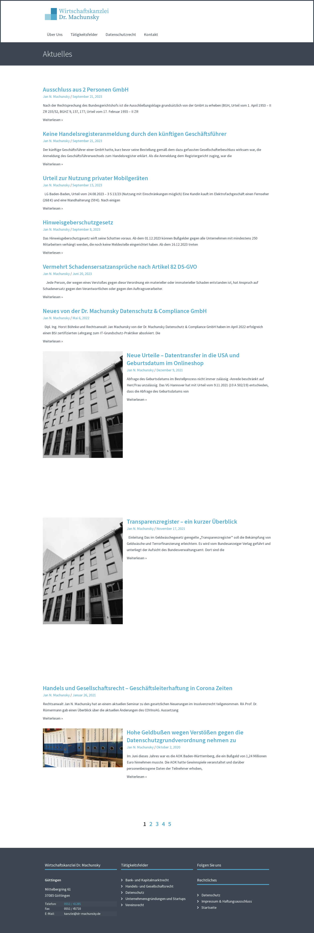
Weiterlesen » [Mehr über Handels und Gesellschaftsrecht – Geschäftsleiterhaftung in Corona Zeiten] (53, 718)
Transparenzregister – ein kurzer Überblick (182, 521)
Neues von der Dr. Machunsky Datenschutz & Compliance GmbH (125, 311)
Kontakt (151, 34)
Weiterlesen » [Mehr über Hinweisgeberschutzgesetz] (53, 252)
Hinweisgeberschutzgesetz (78, 222)
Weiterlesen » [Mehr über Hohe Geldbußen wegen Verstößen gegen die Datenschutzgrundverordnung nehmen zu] (137, 776)
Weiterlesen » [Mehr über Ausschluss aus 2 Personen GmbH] (53, 119)
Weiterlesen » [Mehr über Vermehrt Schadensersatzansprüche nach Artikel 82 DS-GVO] (53, 297)
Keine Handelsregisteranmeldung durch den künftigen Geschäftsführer (134, 133)
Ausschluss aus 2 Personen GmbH (86, 89)
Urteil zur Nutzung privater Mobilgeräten (95, 178)
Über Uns (54, 34)
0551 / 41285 (72, 904)
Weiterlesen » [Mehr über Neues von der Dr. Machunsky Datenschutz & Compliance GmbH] (53, 341)
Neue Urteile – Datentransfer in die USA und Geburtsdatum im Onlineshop (183, 359)
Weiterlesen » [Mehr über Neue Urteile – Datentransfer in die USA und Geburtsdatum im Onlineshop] (137, 399)
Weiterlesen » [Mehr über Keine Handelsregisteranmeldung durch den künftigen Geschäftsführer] (53, 164)
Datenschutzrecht (121, 34)
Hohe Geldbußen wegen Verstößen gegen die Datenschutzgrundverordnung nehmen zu (185, 736)
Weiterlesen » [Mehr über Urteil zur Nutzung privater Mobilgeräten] (53, 208)
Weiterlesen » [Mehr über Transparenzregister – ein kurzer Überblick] (137, 558)
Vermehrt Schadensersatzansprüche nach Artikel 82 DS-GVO (120, 266)
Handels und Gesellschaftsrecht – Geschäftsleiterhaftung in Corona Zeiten (137, 688)
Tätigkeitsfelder (84, 34)
